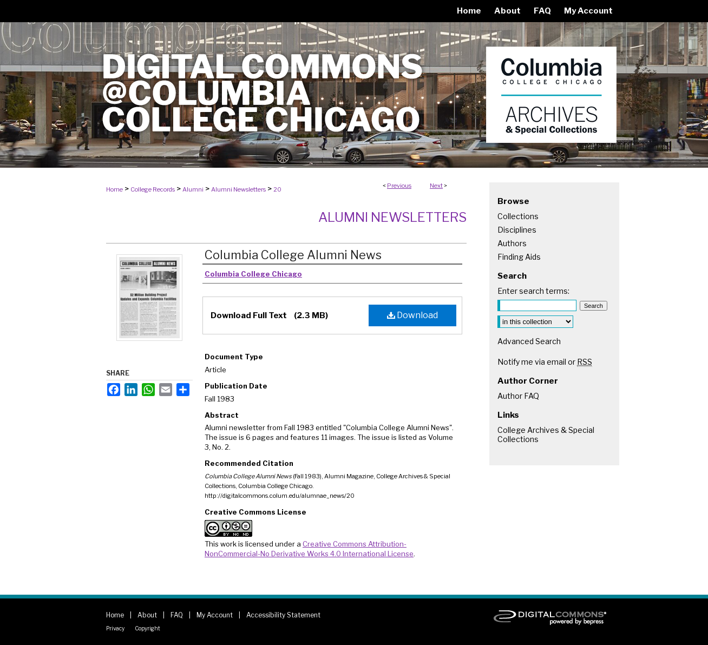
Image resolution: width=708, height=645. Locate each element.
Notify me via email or (544, 361)
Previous (399, 185)
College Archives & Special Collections (545, 434)
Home (114, 189)
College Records (152, 189)
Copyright (147, 628)
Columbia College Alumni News (293, 255)
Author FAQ (518, 395)
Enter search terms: (533, 290)
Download (412, 315)
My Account (214, 615)
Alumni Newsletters (238, 189)
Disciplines (516, 229)
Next (436, 185)
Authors (512, 243)
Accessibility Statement (283, 615)
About (147, 615)
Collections (518, 216)
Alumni (193, 189)
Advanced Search (529, 341)
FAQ (177, 615)
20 (277, 189)
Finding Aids (519, 256)
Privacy (115, 628)
